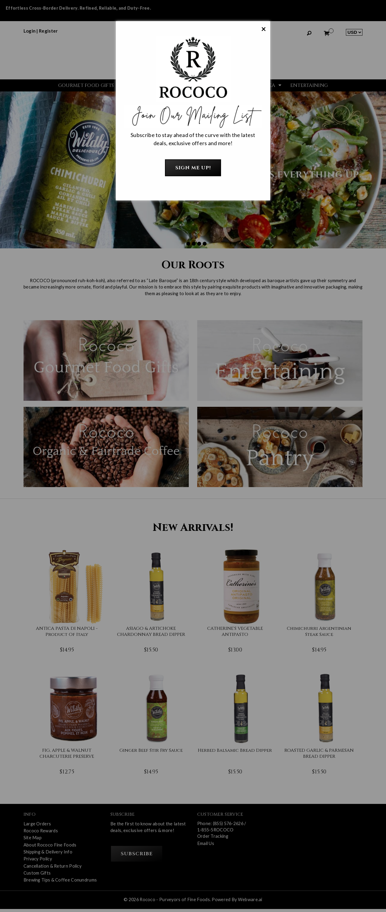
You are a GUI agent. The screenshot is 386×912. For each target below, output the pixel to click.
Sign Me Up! (193, 167)
